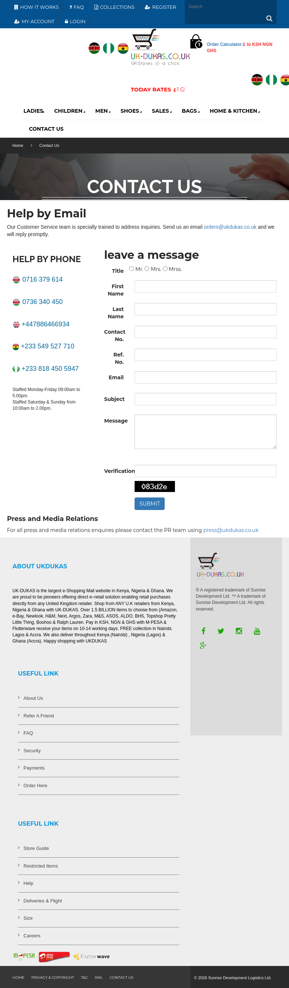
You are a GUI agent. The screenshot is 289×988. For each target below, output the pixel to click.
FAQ (75, 7)
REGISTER (159, 7)
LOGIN (74, 21)
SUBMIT (149, 503)
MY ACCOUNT (33, 21)
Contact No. (114, 336)
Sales (162, 111)
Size (28, 918)
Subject (114, 399)
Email (116, 377)
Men (103, 111)
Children (70, 111)
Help (28, 883)
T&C (84, 977)
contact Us (46, 129)
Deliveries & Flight (42, 901)
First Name (116, 290)
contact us (121, 977)
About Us (33, 698)
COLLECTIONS (113, 7)
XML (99, 977)
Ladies (34, 111)
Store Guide (36, 848)
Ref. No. (118, 358)
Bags (191, 111)
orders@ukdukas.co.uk (230, 227)
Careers (31, 935)
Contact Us (49, 145)
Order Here (35, 785)
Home (17, 145)
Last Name (116, 313)
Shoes (132, 111)
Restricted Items (40, 866)
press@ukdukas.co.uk (231, 530)
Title (118, 271)
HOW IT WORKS (35, 7)
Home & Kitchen (235, 111)
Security (32, 750)
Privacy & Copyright (52, 977)
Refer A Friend (38, 716)
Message (116, 420)
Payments (34, 768)
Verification (116, 471)
